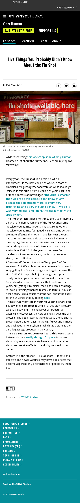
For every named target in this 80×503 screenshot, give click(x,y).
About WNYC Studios (16, 423)
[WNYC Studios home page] (30, 16)
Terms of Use (12, 455)
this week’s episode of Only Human (49, 157)
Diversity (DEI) (12, 446)
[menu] (4, 16)
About (56, 41)
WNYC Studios (29, 397)
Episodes (9, 41)
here (47, 297)
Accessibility (12, 464)
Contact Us (11, 428)
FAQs (7, 437)
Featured (27, 41)
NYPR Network (67, 7)
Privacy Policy (13, 460)
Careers (9, 451)
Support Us (47, 30)
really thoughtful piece (40, 337)
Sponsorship (12, 442)
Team (43, 41)
